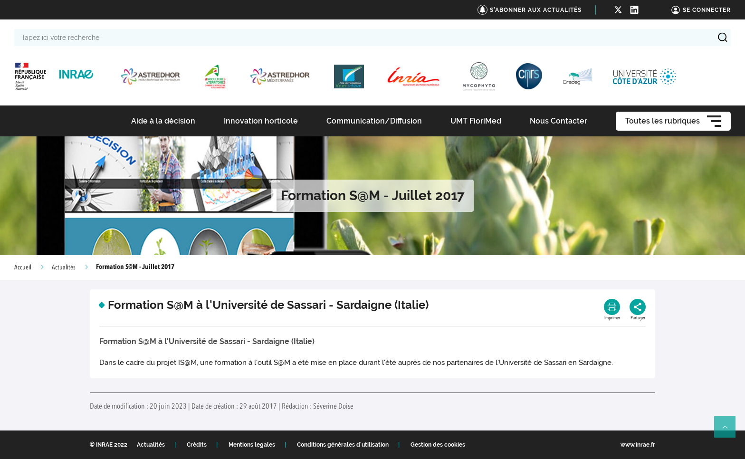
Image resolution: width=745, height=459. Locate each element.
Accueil (22, 267)
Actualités (64, 267)
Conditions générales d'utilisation (343, 444)
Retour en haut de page (728, 431)
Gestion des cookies (438, 444)
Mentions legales (252, 444)
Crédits (197, 444)
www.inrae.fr (638, 444)
